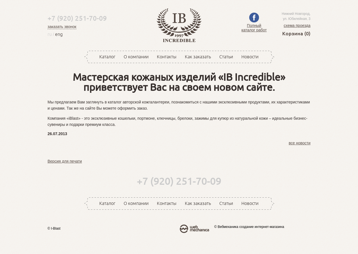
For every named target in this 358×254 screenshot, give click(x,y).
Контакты (166, 56)
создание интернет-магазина (261, 227)
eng (59, 34)
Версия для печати (65, 161)
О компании (136, 56)
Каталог (107, 56)
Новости (249, 56)
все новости (299, 143)
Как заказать (198, 56)
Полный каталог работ (254, 25)
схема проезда (297, 25)
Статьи (226, 56)
